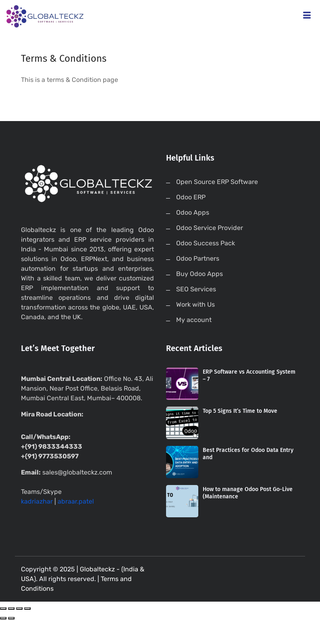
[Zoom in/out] (27, 608)
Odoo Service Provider (209, 228)
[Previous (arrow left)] (3, 618)
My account (194, 320)
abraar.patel (76, 501)
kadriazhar (37, 501)
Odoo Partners (197, 258)
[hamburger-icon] (307, 16)
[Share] (11, 608)
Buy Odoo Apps (199, 274)
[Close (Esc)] (3, 608)
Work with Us (195, 304)
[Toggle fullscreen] (19, 608)
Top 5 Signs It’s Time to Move (240, 411)
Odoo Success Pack (205, 243)
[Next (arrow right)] (11, 618)
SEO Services (196, 289)
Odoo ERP (191, 197)
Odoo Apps (192, 212)
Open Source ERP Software (217, 182)
